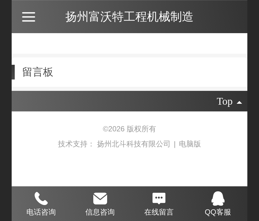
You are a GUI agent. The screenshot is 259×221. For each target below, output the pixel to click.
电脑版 (190, 144)
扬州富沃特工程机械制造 (129, 16)
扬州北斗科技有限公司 (135, 144)
